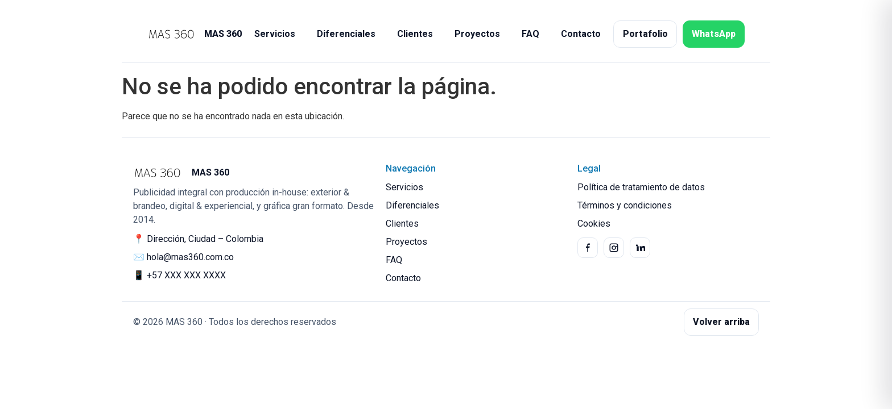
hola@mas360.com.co (190, 257)
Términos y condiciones (624, 205)
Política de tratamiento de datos (641, 187)
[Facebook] (587, 247)
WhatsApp (714, 33)
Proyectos (477, 33)
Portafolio (645, 33)
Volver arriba (721, 321)
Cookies (593, 223)
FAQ (530, 33)
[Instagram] (614, 247)
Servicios (274, 33)
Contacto (581, 33)
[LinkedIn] (640, 247)
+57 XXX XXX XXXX (186, 275)
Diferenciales (346, 33)
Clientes (415, 33)
